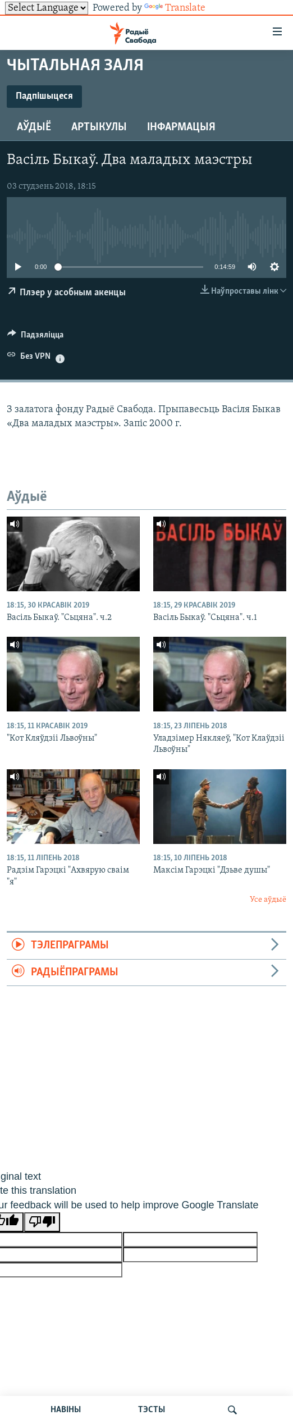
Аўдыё (34, 127)
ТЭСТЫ (151, 1409)
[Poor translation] (42, 1222)
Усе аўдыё (268, 900)
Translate (174, 8)
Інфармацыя (181, 127)
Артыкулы (99, 127)
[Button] (35, 337)
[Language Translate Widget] (46, 8)
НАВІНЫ (66, 1409)
